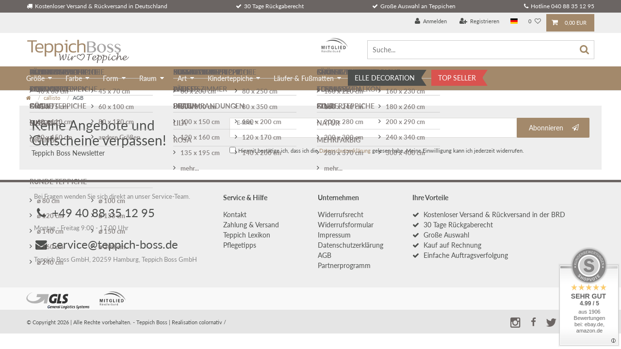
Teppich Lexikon (246, 235)
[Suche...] (480, 49)
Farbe (73, 78)
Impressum (334, 235)
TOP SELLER (457, 78)
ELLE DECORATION (385, 78)
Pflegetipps (239, 245)
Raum (148, 78)
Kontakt (234, 214)
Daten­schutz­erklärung (350, 245)
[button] (533, 321)
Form (110, 78)
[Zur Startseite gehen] (28, 98)
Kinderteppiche (230, 78)
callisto (52, 98)
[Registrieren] (479, 21)
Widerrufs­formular (346, 225)
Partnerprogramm (344, 265)
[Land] (514, 21)
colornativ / (212, 322)
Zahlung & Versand (251, 225)
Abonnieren (554, 128)
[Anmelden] (431, 21)
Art (182, 78)
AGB (324, 255)
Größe (35, 78)
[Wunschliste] (534, 21)
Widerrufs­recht (340, 214)
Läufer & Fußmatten (304, 78)
